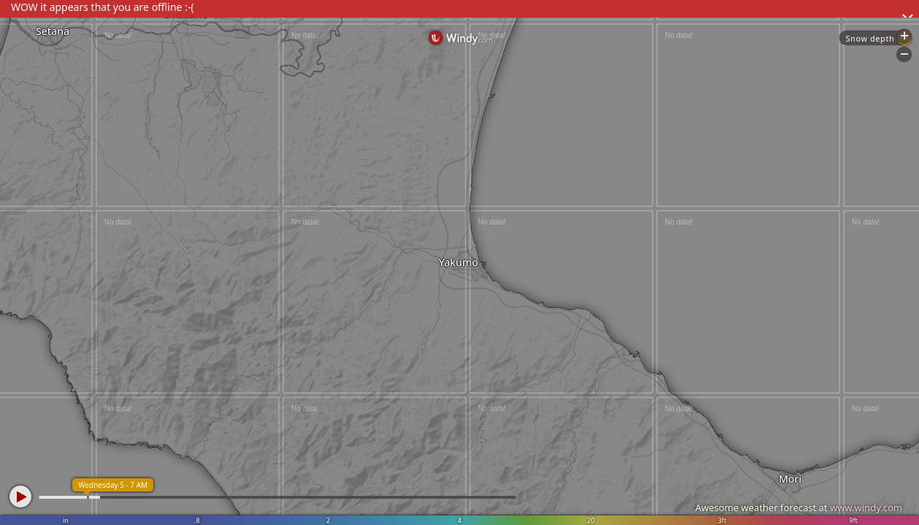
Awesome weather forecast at (798, 507)
